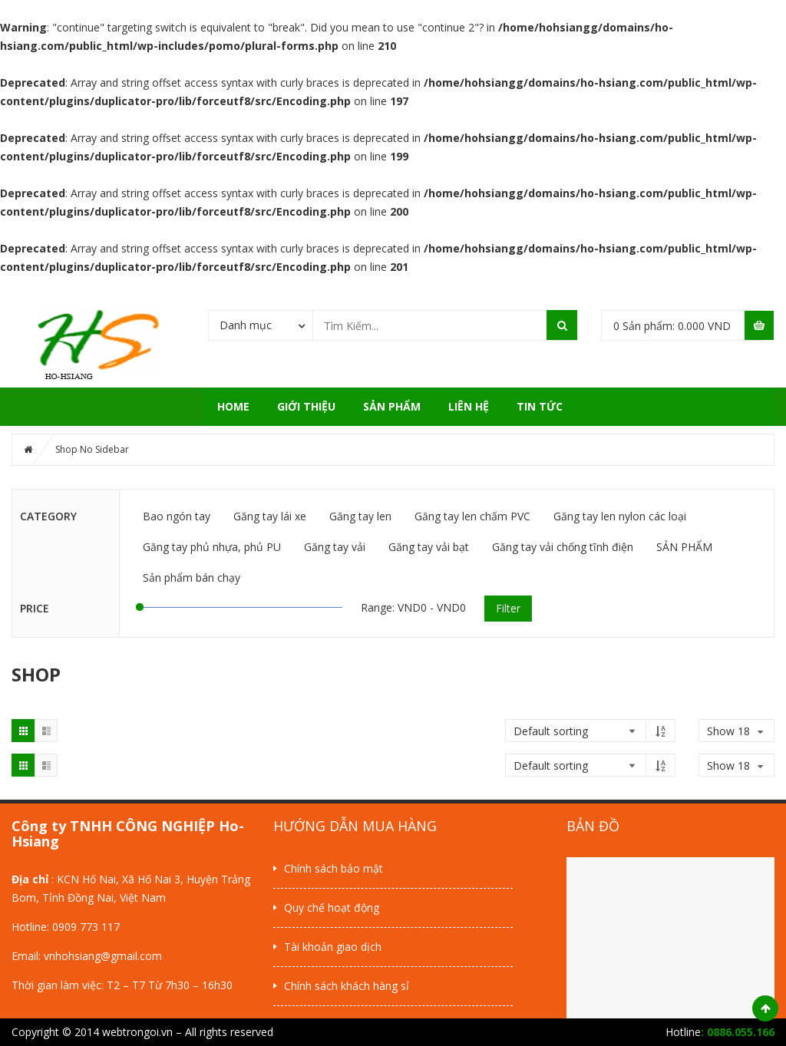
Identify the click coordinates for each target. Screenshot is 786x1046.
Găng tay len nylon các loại (619, 516)
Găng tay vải (334, 546)
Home (233, 406)
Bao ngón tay (176, 516)
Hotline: (32, 926)
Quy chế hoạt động (331, 907)
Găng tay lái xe (269, 516)
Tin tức (540, 406)
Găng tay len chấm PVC (472, 516)
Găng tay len (360, 516)
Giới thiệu (306, 406)
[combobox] (260, 324)
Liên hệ (468, 406)
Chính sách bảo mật (333, 868)
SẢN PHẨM (392, 406)
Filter (508, 608)
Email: (28, 956)
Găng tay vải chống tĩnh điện (562, 546)
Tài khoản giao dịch (332, 946)
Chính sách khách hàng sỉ (346, 985)
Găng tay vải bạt (428, 546)
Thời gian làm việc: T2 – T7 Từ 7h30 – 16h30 (122, 985)
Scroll (765, 1008)
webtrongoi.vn (137, 1032)
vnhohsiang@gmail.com (103, 956)
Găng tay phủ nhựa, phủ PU (212, 546)
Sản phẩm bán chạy (191, 577)
